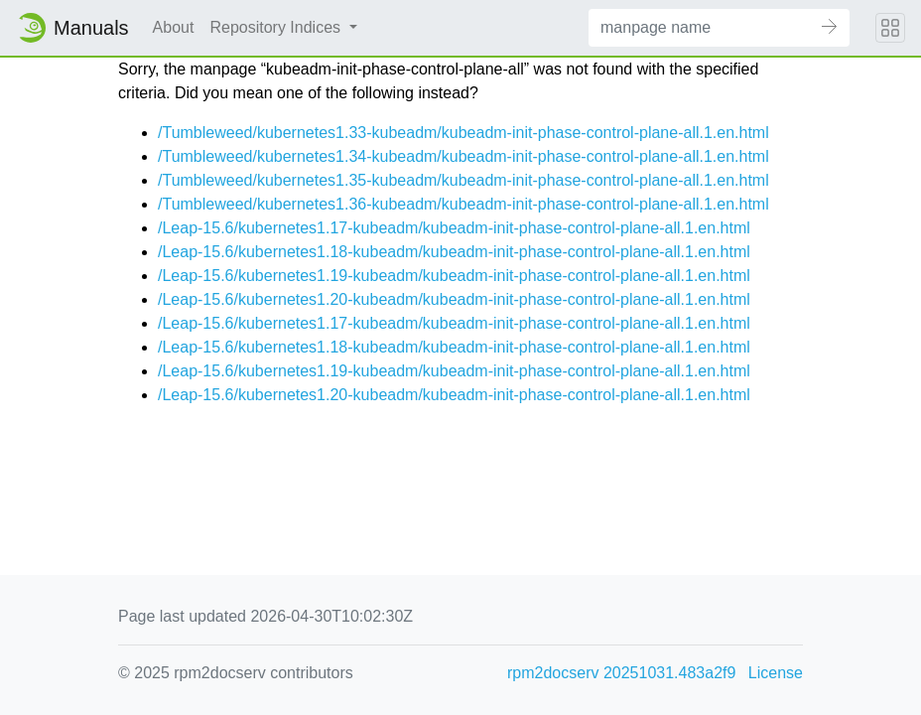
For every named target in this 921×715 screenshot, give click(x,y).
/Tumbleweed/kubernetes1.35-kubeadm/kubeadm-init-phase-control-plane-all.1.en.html (463, 180)
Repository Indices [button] (276, 27)
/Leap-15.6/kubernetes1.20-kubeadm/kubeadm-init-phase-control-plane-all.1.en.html (454, 299)
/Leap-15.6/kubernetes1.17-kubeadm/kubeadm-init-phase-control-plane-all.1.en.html (454, 227)
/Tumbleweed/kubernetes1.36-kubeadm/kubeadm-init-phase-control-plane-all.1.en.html (463, 204)
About (174, 27)
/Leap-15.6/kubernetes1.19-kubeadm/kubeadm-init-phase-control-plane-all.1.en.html (454, 275)
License (775, 672)
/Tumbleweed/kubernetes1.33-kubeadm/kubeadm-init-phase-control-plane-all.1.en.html (463, 132)
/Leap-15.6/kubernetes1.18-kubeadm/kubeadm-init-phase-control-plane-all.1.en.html (454, 251)
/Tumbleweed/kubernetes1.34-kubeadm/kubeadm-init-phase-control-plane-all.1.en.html (463, 156)
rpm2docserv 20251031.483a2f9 (621, 672)
